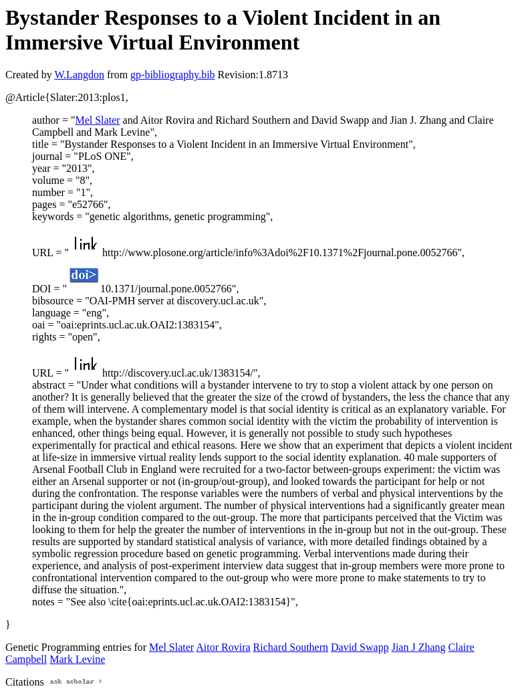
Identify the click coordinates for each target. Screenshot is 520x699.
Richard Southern (290, 647)
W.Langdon (79, 74)
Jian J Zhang (419, 647)
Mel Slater (97, 120)
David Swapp (360, 647)
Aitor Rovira (223, 647)
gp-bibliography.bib (172, 74)
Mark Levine (77, 659)
